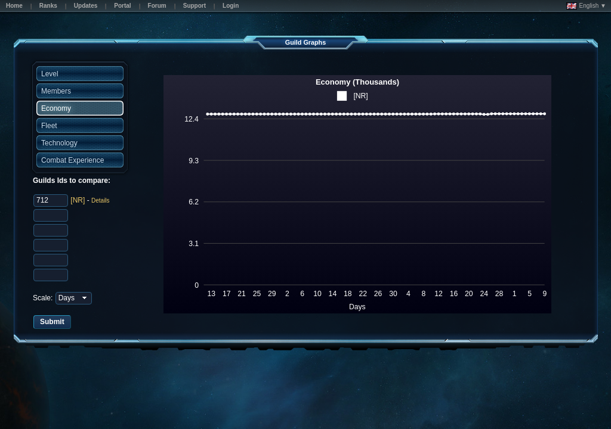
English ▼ (586, 6)
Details (100, 200)
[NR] (77, 200)
